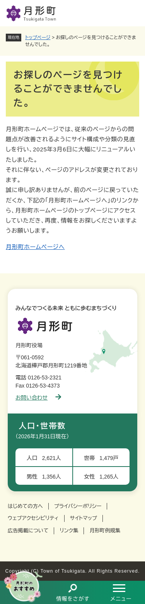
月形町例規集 (104, 531)
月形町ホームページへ (35, 247)
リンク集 (69, 531)
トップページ (38, 37)
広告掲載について (28, 531)
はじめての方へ (25, 506)
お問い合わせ (38, 398)
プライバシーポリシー (78, 506)
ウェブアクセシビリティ (33, 518)
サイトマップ (83, 518)
